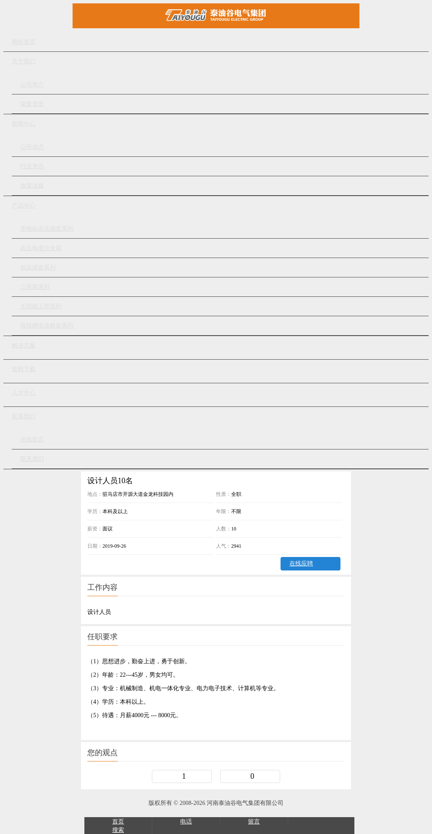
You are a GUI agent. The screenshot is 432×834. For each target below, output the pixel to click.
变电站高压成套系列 (46, 229)
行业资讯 (32, 166)
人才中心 (23, 393)
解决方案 (23, 345)
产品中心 (23, 205)
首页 (118, 821)
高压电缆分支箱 (41, 248)
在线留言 (32, 439)
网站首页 (23, 42)
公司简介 (32, 84)
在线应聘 (301, 563)
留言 (254, 821)
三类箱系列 (35, 287)
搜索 (118, 830)
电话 (186, 821)
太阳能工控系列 (41, 306)
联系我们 (23, 416)
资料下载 (23, 369)
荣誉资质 (32, 104)
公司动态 (32, 147)
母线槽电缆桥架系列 (46, 326)
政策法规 (32, 186)
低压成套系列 (38, 267)
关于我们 (23, 61)
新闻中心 (23, 124)
